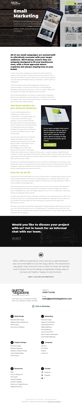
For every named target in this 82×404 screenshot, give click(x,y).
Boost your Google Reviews (19, 384)
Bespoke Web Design (17, 320)
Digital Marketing (46, 327)
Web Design (19, 316)
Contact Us (44, 353)
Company (48, 342)
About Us (44, 346)
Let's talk (70, 3)
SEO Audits (14, 377)
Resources (18, 368)
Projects (43, 351)
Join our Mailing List (17, 374)
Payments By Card (30, 399)
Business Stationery (17, 348)
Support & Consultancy (48, 322)
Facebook (47, 372)
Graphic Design (20, 342)
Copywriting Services (47, 324)
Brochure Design (46, 320)
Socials (47, 368)
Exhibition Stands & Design (19, 351)
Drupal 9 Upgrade (16, 379)
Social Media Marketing (48, 337)
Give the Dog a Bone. (54, 401)
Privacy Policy (40, 399)
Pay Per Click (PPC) (47, 332)
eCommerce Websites (17, 327)
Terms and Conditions (51, 399)
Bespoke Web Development (19, 322)
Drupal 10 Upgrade (16, 382)
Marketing (49, 316)
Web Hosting (15, 324)
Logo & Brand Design (17, 353)
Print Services (15, 355)
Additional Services (16, 386)
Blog (12, 372)
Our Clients (44, 348)
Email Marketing (46, 329)
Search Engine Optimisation (49, 334)
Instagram (47, 375)
